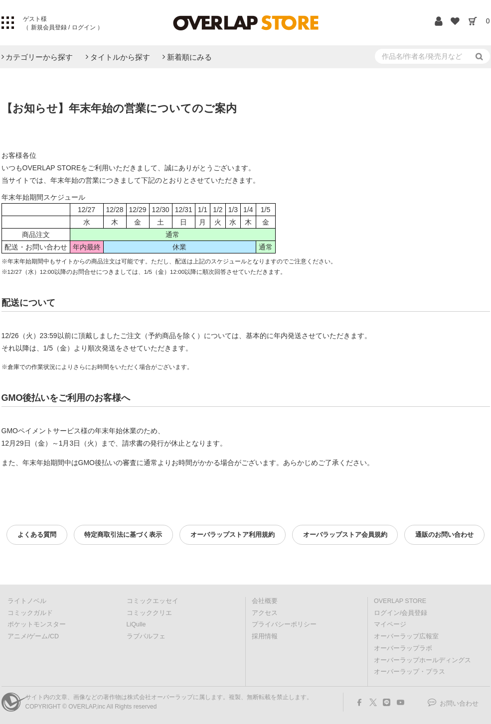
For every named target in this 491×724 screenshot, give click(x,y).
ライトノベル (26, 601)
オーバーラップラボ (403, 648)
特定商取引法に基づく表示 (123, 534)
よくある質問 (36, 534)
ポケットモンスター (36, 624)
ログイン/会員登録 (400, 612)
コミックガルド (30, 612)
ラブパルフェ (146, 636)
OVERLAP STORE (400, 601)
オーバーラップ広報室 (406, 636)
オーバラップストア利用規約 (232, 534)
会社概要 (265, 601)
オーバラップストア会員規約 (345, 534)
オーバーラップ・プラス (409, 671)
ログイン (83, 27)
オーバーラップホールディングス (422, 660)
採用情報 (265, 636)
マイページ (390, 624)
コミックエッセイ (152, 601)
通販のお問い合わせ (444, 534)
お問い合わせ (459, 703)
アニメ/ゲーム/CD (33, 636)
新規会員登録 (48, 27)
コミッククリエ (149, 612)
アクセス (265, 612)
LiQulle (136, 624)
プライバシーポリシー (284, 624)
